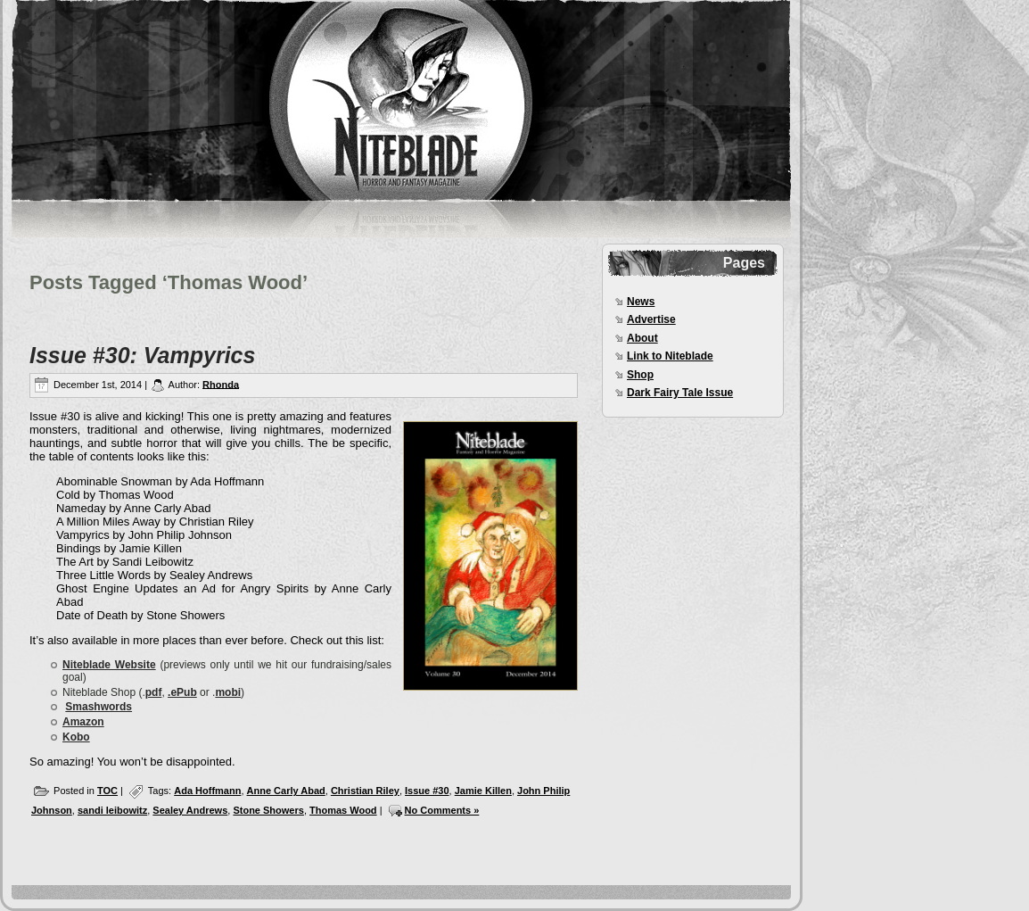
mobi (228, 692)
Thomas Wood (343, 810)
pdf (153, 692)
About (642, 338)
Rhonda (220, 383)
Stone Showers (268, 810)
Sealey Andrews (189, 810)
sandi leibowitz (112, 810)
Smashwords (98, 706)
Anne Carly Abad (286, 790)
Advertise (651, 319)
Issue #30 (427, 790)
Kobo (76, 737)
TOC (107, 790)
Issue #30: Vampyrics (142, 355)
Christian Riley (365, 790)
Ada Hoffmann (207, 790)
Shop (640, 375)
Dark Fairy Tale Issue (680, 392)
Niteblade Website (109, 664)
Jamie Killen (483, 790)
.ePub (182, 692)
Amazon (83, 722)
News (640, 301)
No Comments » (442, 810)
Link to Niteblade (670, 356)
